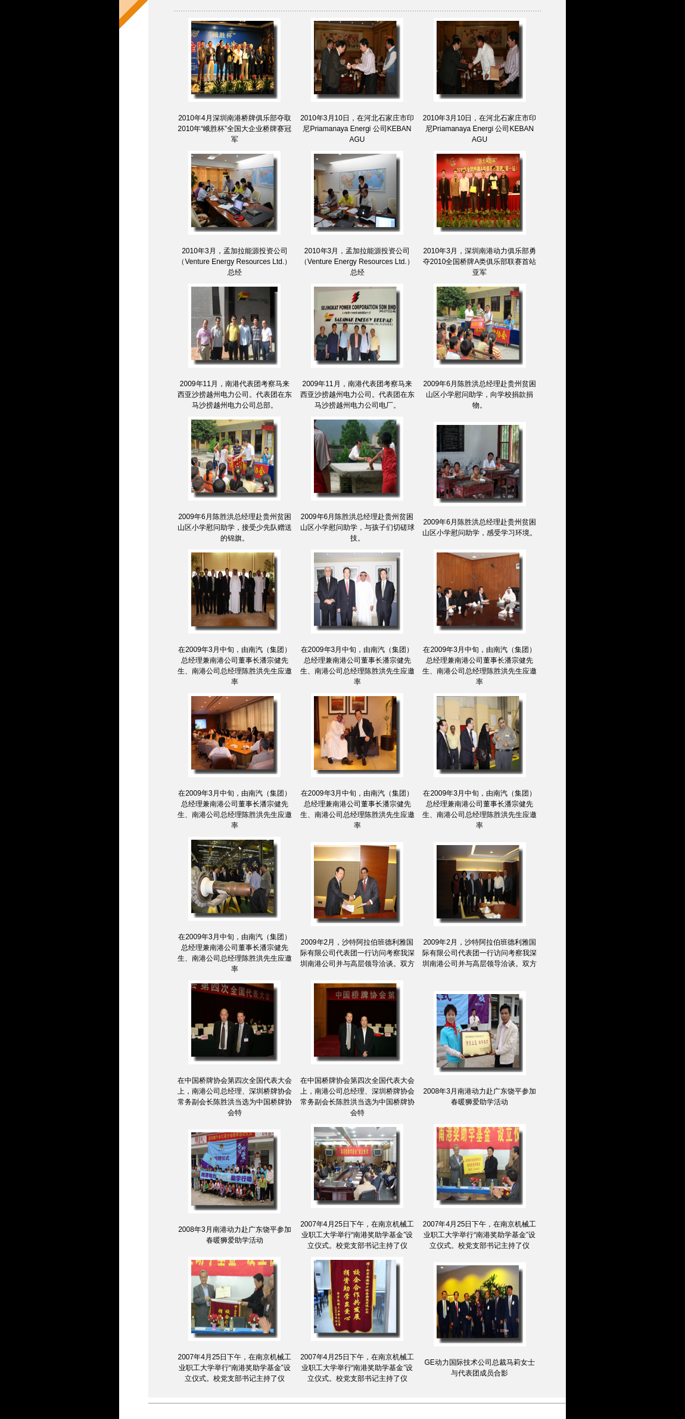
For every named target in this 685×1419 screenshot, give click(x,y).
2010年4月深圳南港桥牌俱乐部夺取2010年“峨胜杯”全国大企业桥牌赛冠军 (235, 129)
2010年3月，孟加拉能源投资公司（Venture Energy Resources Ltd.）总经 (234, 262)
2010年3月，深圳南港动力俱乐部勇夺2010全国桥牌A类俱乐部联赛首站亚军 (480, 262)
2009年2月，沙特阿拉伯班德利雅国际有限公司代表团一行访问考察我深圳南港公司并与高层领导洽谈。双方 (357, 953)
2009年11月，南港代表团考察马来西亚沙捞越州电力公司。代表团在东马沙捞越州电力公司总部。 (235, 394)
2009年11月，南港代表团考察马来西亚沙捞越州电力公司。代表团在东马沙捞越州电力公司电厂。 (357, 394)
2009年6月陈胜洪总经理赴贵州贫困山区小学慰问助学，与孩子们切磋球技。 (357, 527)
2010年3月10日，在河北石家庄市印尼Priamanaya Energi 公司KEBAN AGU (357, 129)
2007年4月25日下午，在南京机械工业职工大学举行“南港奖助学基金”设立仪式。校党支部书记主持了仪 (357, 1235)
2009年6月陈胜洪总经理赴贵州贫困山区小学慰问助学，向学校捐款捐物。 (479, 394)
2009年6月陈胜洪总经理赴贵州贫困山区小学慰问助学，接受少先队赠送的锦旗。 (235, 527)
